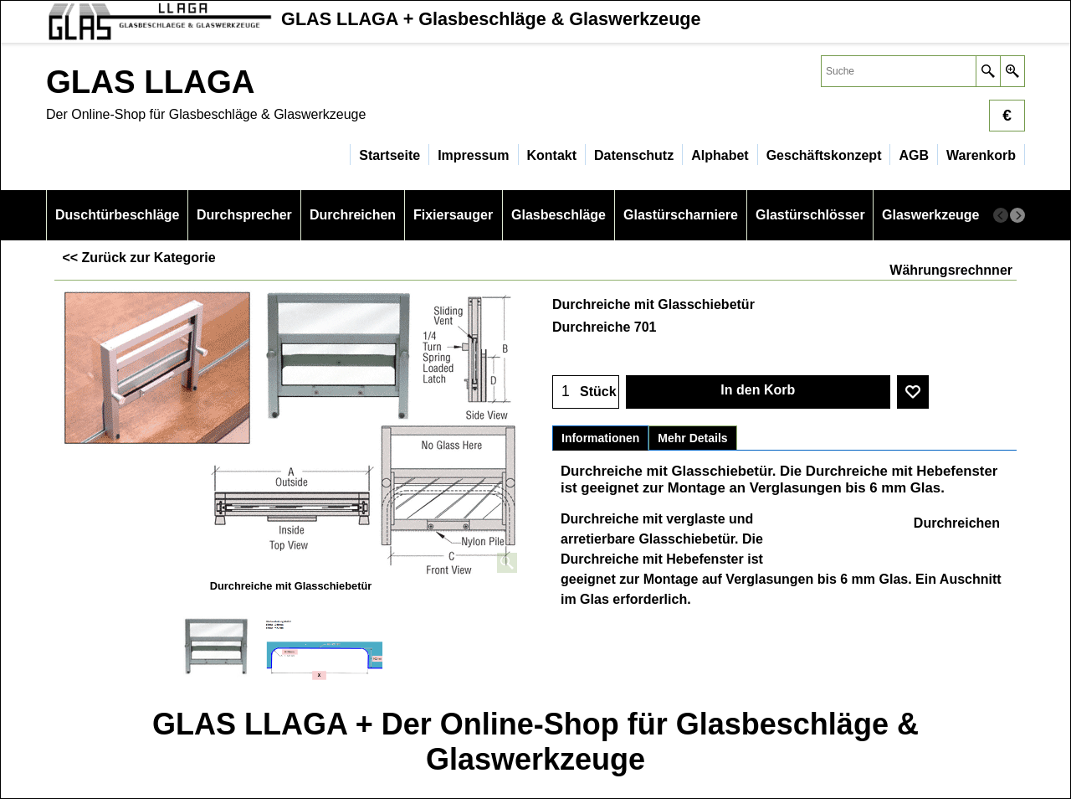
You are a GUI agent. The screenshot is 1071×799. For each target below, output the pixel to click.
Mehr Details (692, 438)
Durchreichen (957, 523)
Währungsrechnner (950, 270)
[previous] (1000, 215)
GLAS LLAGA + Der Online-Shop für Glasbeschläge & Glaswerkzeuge (535, 741)
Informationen (600, 438)
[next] (1017, 215)
